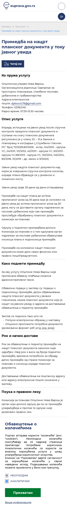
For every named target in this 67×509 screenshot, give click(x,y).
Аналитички (17, 481)
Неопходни (16, 475)
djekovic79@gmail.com (26, 103)
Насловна (6, 27)
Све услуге (20, 27)
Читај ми (16, 63)
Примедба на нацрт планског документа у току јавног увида (31, 31)
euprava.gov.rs (22, 6)
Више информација (18, 502)
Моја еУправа (61, 16)
